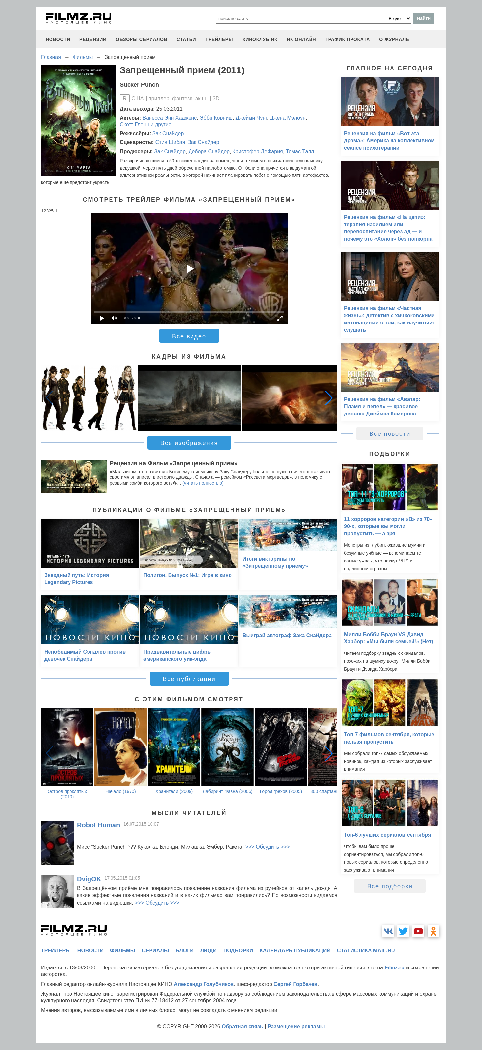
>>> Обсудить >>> (267, 847)
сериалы (155, 950)
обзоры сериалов (142, 39)
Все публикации (189, 679)
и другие (161, 124)
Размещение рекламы (296, 1026)
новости (58, 39)
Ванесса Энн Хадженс (170, 117)
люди (208, 950)
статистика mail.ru (366, 950)
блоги (184, 950)
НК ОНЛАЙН (301, 39)
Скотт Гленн (134, 124)
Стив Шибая (170, 142)
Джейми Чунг (251, 117)
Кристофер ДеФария (257, 151)
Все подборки (389, 886)
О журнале (394, 39)
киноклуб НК (259, 39)
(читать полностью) (203, 483)
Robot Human (98, 825)
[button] (329, 398)
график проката (347, 39)
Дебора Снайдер (209, 151)
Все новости (390, 434)
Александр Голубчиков (204, 984)
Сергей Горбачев (295, 984)
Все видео (189, 336)
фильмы (122, 950)
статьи (186, 39)
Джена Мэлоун (288, 117)
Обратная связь (242, 1026)
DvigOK (89, 879)
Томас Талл (300, 151)
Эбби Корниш (216, 117)
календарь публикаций (295, 950)
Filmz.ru (394, 967)
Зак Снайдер (168, 133)
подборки (238, 950)
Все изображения (189, 443)
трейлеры (219, 39)
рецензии (93, 39)
